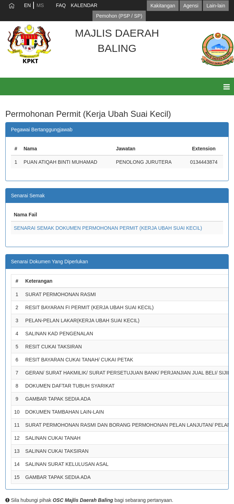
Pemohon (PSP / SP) (119, 16)
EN (27, 5)
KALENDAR (84, 5)
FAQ (61, 5)
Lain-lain (215, 5)
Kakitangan (162, 5)
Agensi (190, 5)
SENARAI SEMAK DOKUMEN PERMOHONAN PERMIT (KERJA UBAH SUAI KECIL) (108, 228)
